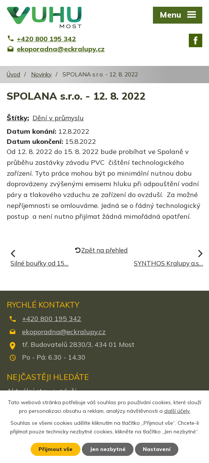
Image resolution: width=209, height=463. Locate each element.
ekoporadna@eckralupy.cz (63, 331)
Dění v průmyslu (58, 118)
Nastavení (156, 449)
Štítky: (18, 118)
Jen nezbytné (108, 449)
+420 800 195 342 (51, 318)
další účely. (177, 411)
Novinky (41, 74)
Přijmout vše (56, 449)
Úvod (13, 74)
